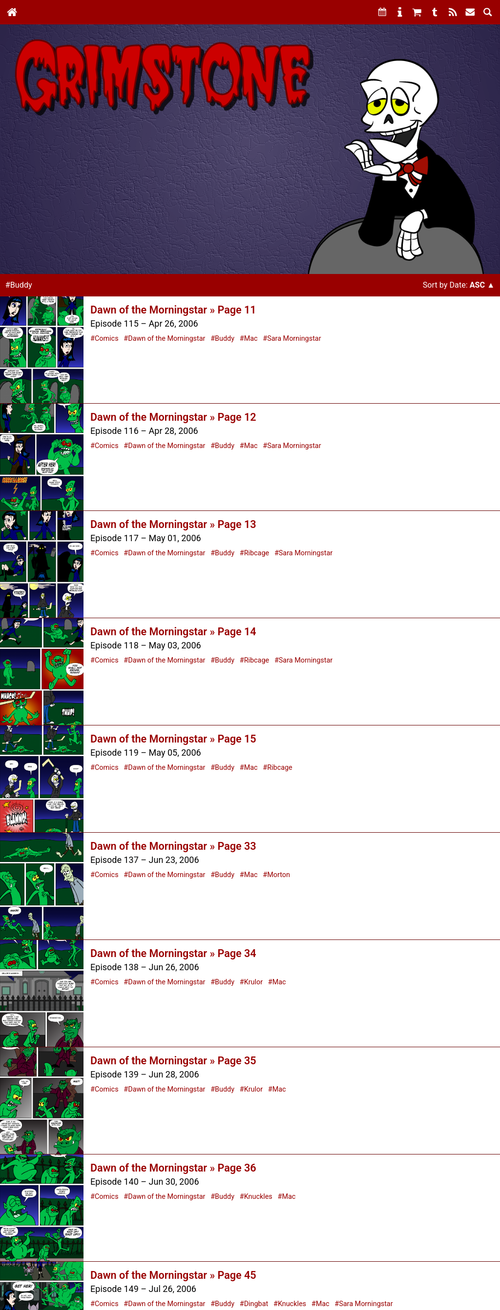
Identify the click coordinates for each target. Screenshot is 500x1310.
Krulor (253, 982)
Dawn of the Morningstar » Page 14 (173, 632)
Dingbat (256, 1304)
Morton (278, 875)
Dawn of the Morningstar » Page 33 (173, 846)
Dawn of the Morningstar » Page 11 (173, 310)
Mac (251, 338)
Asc (477, 285)
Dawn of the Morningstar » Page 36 (173, 1168)
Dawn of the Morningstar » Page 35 (173, 1061)
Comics (107, 338)
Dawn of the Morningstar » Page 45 (173, 1275)
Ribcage (257, 553)
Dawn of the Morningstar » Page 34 (173, 953)
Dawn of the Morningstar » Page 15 (173, 739)
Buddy (224, 338)
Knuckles (258, 1197)
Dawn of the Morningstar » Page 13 (173, 524)
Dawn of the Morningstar (166, 338)
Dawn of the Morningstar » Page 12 (173, 417)
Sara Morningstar (294, 338)
